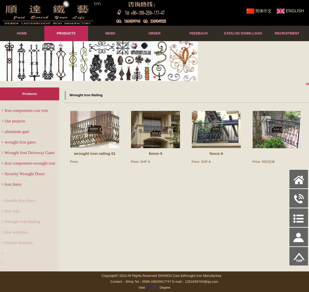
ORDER (154, 33)
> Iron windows (14, 235)
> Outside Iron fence (18, 203)
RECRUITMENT (287, 33)
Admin (7, 287)
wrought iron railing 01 (95, 153)
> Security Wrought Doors (23, 174)
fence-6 (216, 154)
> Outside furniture (17, 246)
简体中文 (263, 11)
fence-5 (155, 153)
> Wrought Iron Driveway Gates (28, 153)
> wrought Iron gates (18, 142)
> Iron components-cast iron (24, 110)
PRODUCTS (66, 33)
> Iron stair (10, 214)
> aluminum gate (15, 131)
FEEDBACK (198, 33)
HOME (22, 33)
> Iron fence (11, 184)
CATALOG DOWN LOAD (243, 33)
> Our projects (13, 121)
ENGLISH (295, 11)
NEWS (110, 33)
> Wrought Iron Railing (20, 225)
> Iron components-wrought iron (28, 163)
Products (29, 94)
